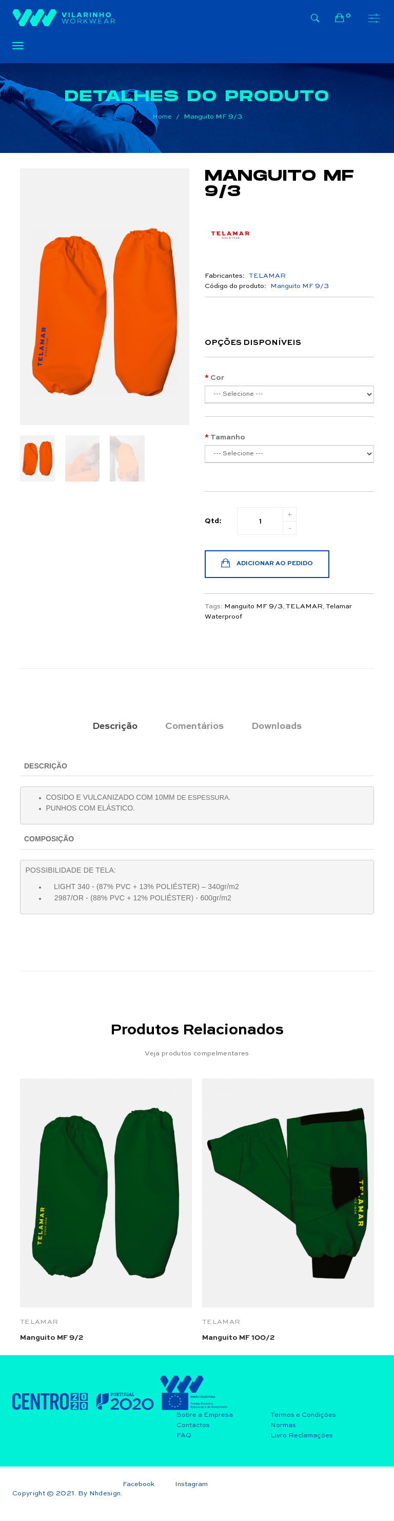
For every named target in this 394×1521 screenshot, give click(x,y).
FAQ (183, 1435)
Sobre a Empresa (204, 1415)
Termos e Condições (303, 1415)
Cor (217, 377)
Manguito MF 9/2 (51, 1337)
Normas (283, 1425)
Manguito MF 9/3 (213, 116)
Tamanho (227, 437)
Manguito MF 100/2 (238, 1337)
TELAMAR (304, 606)
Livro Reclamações (301, 1435)
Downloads (276, 726)
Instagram (191, 1484)
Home (162, 116)
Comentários (194, 726)
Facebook (138, 1484)
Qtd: (213, 521)
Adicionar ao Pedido (267, 564)
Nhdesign (105, 1493)
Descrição (114, 726)
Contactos (193, 1425)
